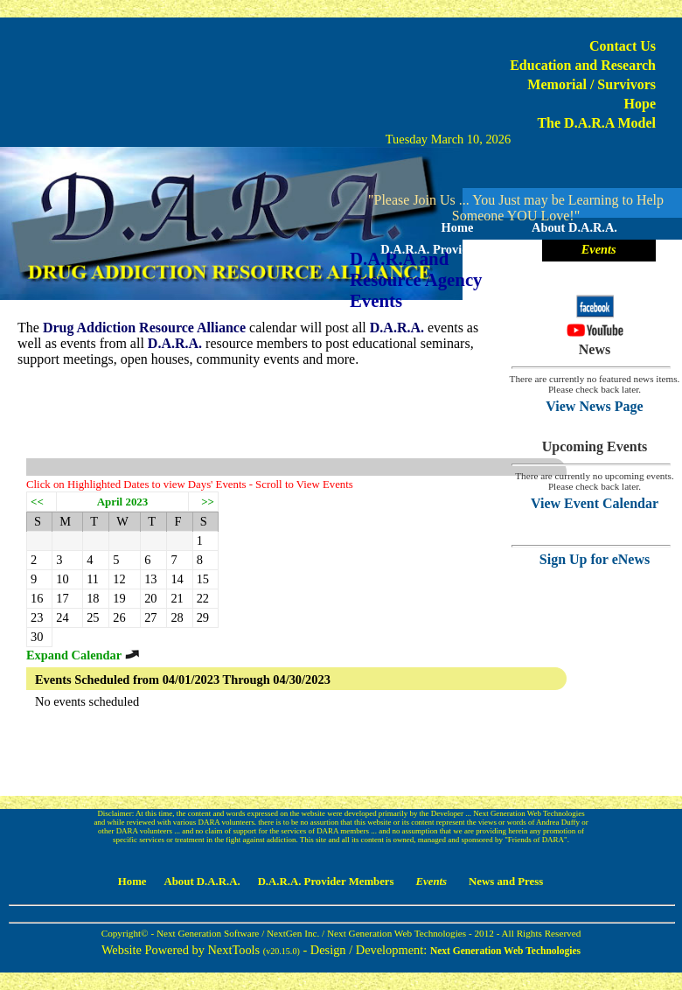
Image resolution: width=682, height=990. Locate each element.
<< (37, 501)
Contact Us (622, 45)
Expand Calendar (83, 655)
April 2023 (123, 501)
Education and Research (583, 65)
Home (458, 227)
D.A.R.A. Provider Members (456, 249)
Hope (640, 103)
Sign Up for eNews (594, 559)
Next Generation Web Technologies (505, 950)
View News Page (594, 406)
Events (598, 249)
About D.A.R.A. (574, 227)
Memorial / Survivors (591, 84)
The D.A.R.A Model (596, 122)
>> (207, 501)
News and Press (516, 271)
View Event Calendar (594, 503)
